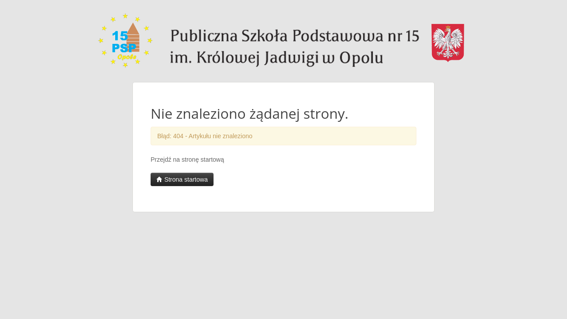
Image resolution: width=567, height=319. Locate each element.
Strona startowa (182, 179)
